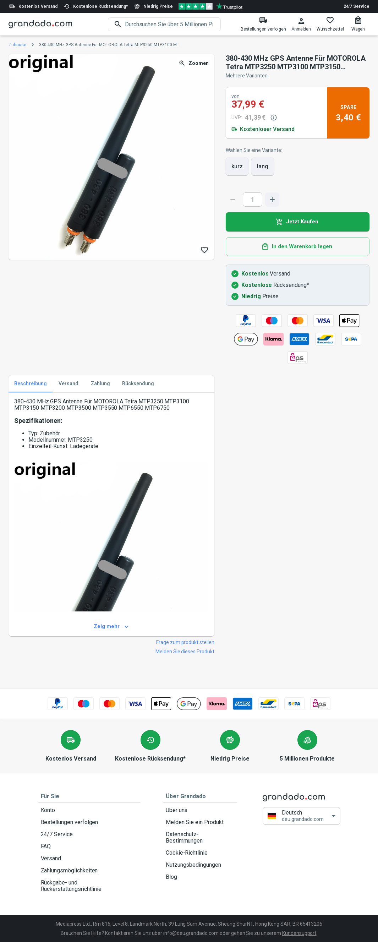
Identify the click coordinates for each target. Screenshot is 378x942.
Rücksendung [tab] (138, 383)
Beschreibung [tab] (31, 383)
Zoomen (194, 63)
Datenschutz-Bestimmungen (200, 837)
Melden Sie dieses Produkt (184, 651)
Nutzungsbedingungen (200, 865)
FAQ (89, 846)
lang (262, 166)
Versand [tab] (68, 383)
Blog (200, 877)
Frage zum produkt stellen (185, 642)
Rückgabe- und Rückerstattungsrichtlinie (89, 886)
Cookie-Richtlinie (200, 853)
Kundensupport (299, 933)
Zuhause (17, 44)
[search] (173, 24)
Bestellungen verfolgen (89, 822)
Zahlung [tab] (100, 383)
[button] (301, 816)
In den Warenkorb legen (297, 247)
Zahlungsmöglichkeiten (89, 871)
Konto (89, 810)
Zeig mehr (111, 626)
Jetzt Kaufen (297, 222)
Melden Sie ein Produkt (200, 822)
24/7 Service (356, 6)
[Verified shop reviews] (210, 6)
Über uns (200, 810)
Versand (89, 859)
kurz (237, 166)
